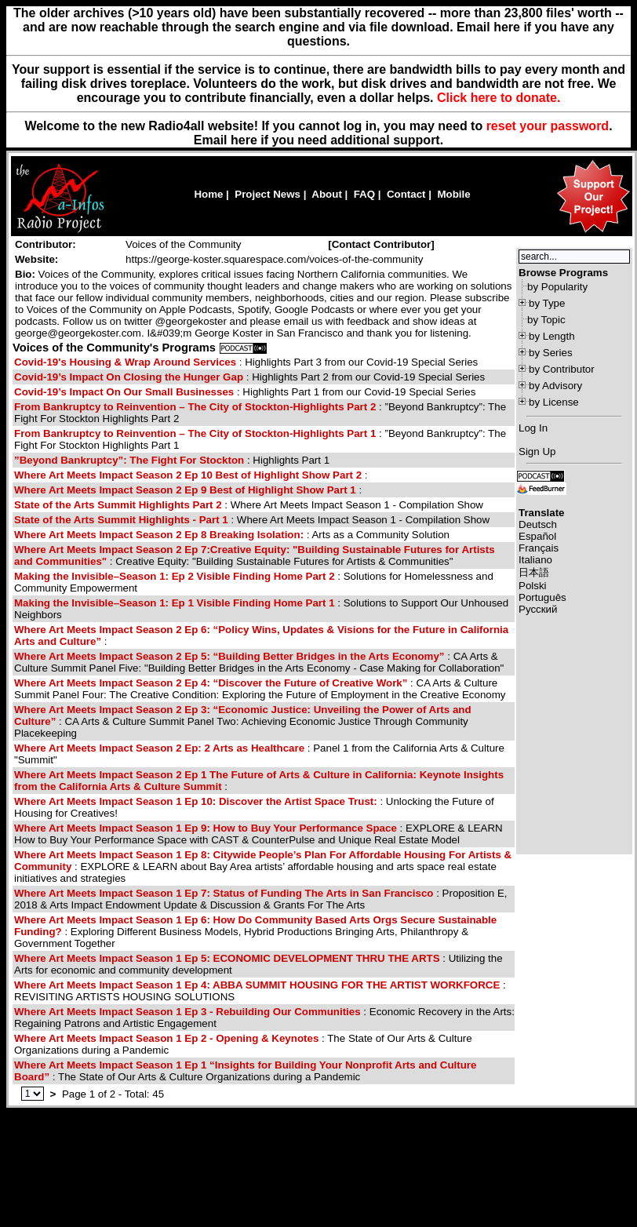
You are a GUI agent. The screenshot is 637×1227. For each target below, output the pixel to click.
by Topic (546, 320)
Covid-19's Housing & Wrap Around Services (125, 362)
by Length (552, 336)
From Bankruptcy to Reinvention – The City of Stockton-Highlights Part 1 (195, 433)
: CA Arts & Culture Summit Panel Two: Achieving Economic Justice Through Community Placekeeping (242, 721)
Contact (406, 194)
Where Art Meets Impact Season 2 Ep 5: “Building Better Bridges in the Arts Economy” (229, 656)
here (244, 140)
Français (539, 548)
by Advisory (555, 385)
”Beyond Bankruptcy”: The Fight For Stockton (130, 460)
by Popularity (557, 287)
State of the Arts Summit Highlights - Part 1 (121, 520)
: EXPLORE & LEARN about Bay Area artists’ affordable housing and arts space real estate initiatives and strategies (262, 866)
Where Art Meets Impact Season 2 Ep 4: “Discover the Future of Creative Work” (210, 683)
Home (208, 194)
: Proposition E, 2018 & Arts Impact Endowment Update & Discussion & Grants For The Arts (261, 899)
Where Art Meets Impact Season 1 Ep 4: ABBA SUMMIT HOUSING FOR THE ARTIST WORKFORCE (257, 985)
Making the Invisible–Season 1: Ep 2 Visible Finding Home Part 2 (174, 576)
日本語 (534, 572)
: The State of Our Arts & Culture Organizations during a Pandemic (245, 1071)
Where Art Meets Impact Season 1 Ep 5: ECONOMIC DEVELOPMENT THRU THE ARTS (227, 958)
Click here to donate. (498, 97)
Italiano (535, 560)
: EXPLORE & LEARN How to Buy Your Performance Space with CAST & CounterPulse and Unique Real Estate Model (258, 834)
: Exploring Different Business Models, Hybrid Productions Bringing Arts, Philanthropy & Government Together (255, 931)
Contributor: (45, 244)
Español (537, 536)
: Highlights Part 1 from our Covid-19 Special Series (244, 392)
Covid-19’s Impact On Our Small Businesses (124, 392)
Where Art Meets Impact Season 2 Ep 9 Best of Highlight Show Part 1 (186, 490)
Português (542, 597)
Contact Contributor (381, 244)
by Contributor (562, 369)
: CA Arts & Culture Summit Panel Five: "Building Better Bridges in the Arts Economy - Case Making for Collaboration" (259, 662)
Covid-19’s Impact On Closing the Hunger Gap (128, 377)
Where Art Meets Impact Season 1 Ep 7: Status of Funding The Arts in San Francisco (223, 893)
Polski (533, 586)
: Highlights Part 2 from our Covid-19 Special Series (249, 377)
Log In (533, 428)
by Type (547, 303)
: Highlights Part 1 (171, 460)
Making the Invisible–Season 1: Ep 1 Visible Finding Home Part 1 (174, 603)
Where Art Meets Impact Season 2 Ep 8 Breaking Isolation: (159, 535)
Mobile (453, 194)
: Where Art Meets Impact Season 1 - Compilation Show (248, 505)
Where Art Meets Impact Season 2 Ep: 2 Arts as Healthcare (161, 748)
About (326, 194)
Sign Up (537, 451)
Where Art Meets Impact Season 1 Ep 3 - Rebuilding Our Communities (187, 1012)
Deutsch (538, 524)
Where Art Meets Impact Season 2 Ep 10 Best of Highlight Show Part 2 (188, 475)
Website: (36, 259)
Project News (267, 194)
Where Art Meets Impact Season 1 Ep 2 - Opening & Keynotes (166, 1038)
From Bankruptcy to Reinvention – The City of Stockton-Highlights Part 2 (195, 407)
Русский (538, 609)
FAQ (364, 194)
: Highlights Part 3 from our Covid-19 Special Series (246, 362)
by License (554, 402)
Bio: (25, 274)
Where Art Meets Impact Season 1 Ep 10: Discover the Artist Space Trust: (195, 801)
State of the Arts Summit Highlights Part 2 (118, 505)
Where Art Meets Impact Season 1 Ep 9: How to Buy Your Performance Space (207, 828)
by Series (551, 353)
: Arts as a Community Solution (232, 535)
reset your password (548, 126)
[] (381, 244)
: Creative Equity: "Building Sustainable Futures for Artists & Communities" (254, 555)
